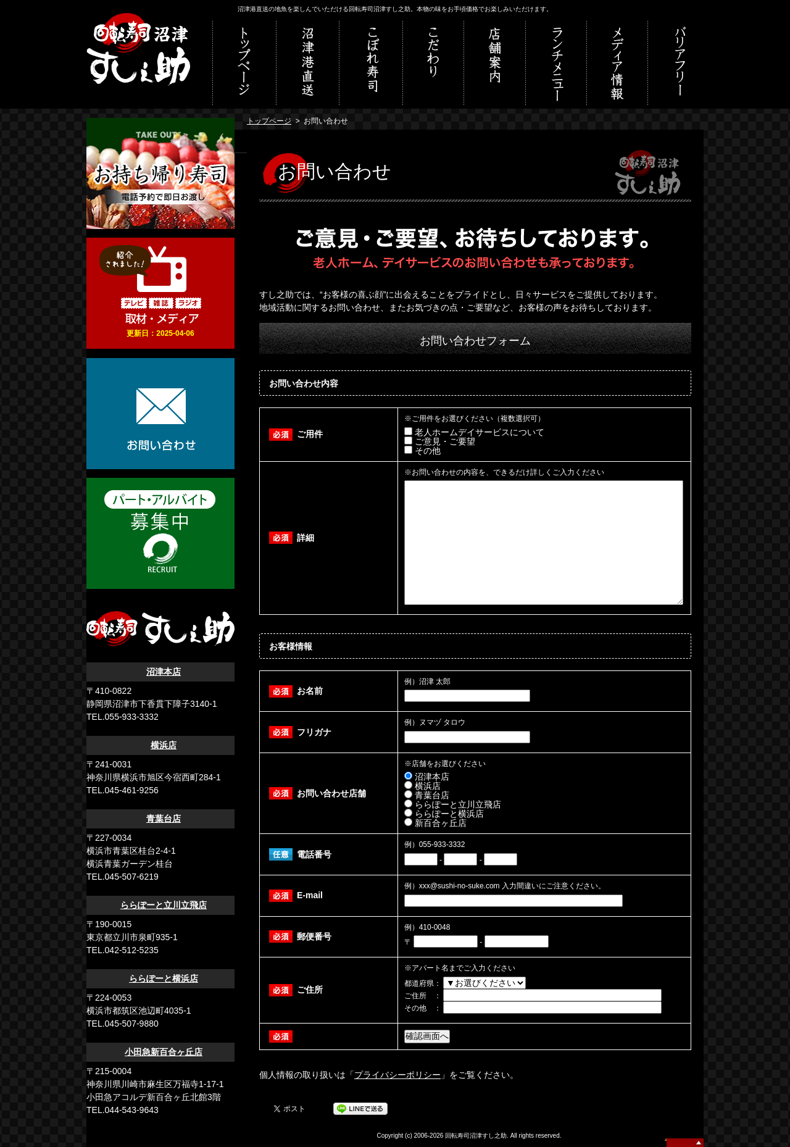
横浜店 (164, 745)
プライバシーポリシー (397, 1075)
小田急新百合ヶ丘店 (163, 1052)
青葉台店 (163, 819)
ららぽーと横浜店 (163, 978)
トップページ (269, 121)
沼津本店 (163, 672)
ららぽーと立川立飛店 (163, 905)
